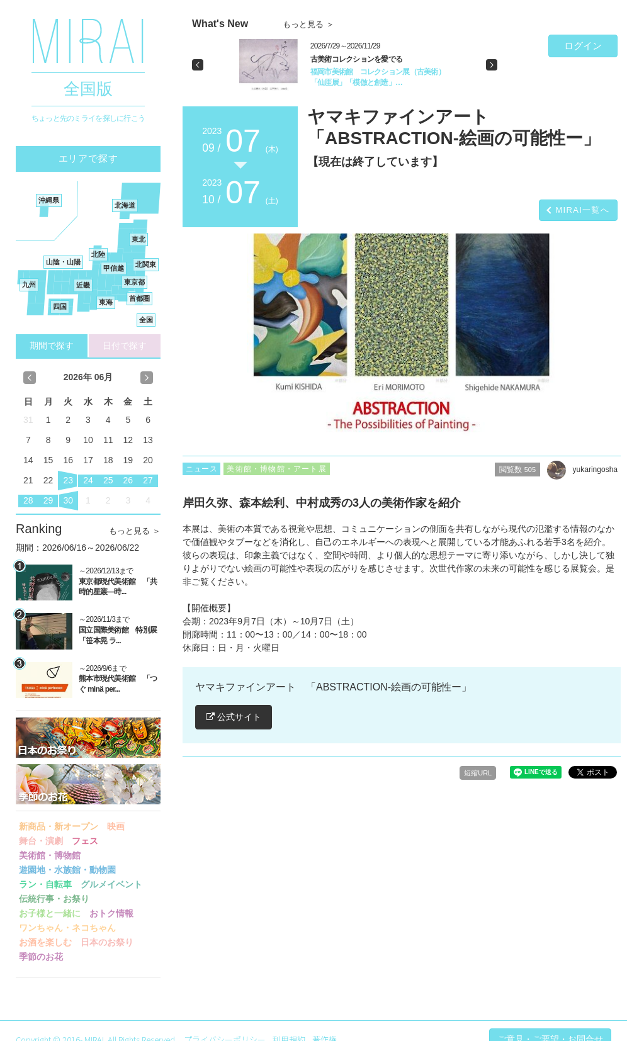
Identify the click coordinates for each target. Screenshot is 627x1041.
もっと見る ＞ (135, 531)
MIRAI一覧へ (582, 210)
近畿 (83, 285)
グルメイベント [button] (111, 884)
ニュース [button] (201, 468)
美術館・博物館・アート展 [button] (276, 468)
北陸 (98, 254)
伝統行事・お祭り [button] (54, 899)
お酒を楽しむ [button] (45, 942)
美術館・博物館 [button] (50, 855)
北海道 (125, 205)
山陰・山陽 (63, 262)
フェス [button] (85, 841)
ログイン (583, 45)
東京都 (134, 282)
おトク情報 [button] (111, 913)
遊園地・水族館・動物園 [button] (67, 870)
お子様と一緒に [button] (50, 913)
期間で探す (52, 345)
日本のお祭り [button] (107, 942)
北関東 (145, 264)
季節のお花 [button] (41, 957)
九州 (29, 284)
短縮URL (478, 773)
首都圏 (139, 298)
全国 (146, 320)
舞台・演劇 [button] (41, 841)
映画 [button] (116, 826)
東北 (138, 239)
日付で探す (125, 345)
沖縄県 (48, 200)
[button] (197, 64)
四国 (60, 306)
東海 (106, 302)
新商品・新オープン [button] (58, 826)
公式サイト (233, 717)
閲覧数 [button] (517, 469)
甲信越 (113, 268)
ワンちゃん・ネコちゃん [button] (67, 928)
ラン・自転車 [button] (45, 884)
